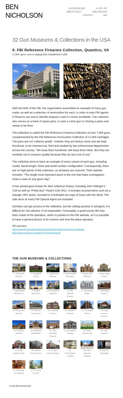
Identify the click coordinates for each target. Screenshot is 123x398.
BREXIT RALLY (74, 12)
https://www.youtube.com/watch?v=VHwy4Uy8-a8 (36, 233)
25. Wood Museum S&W (18, 347)
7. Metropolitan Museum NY (18, 287)
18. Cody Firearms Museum (104, 309)
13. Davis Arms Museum (18, 307)
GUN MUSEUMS (77, 8)
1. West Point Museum (18, 270)
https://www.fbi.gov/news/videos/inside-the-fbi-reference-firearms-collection (48, 229)
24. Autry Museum (104, 327)
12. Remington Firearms (104, 287)
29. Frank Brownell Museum (87, 348)
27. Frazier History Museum (53, 347)
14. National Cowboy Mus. (35, 307)
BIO (105, 15)
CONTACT (88, 15)
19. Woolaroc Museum (18, 327)
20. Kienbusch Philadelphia (35, 327)
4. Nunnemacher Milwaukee (70, 270)
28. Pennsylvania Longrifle (70, 348)
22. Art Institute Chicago (70, 327)
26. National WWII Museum (35, 347)
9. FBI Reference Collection (53, 287)
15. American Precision (53, 307)
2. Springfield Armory (35, 270)
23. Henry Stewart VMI (87, 327)
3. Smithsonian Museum (53, 270)
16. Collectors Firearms (70, 307)
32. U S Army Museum (35, 367)
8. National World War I (35, 287)
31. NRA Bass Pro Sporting (18, 367)
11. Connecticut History (87, 287)
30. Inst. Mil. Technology (104, 347)
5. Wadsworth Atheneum (87, 270)
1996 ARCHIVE (99, 12)
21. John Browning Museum (53, 328)
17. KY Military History (87, 307)
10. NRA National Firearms (70, 289)
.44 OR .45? (101, 8)
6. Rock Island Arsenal (104, 270)
